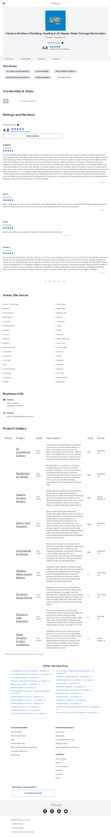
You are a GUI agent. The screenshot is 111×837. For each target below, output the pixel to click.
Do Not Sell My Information (23, 832)
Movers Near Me (18, 743)
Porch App (15, 755)
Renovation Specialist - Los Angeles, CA (70, 687)
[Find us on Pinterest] (52, 811)
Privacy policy (18, 828)
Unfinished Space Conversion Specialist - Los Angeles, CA (77, 713)
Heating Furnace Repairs (21, 498)
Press (58, 778)
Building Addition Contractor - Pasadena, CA (27, 703)
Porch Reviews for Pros (65, 740)
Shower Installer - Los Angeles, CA (69, 697)
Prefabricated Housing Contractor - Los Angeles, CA (75, 680)
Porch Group (61, 759)
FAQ (12, 740)
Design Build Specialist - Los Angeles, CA (26, 710)
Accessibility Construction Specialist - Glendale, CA (30, 671)
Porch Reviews (62, 766)
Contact (59, 774)
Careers (59, 770)
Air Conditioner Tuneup (23, 452)
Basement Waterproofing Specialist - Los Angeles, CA (30, 681)
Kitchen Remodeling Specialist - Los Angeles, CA (74, 677)
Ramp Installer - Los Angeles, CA (68, 683)
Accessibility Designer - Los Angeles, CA (26, 678)
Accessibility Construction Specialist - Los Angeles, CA (31, 674)
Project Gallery (15, 428)
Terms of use (17, 824)
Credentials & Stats (18, 91)
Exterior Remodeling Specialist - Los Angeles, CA (29, 714)
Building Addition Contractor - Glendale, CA (27, 697)
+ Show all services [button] (64, 77)
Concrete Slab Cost (19, 751)
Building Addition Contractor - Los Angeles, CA (28, 700)
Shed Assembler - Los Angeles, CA (69, 693)
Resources (60, 736)
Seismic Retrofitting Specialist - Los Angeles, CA (74, 690)
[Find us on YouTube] (66, 811)
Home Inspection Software (67, 747)
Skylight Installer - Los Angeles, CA (69, 703)
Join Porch (60, 732)
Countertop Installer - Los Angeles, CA (25, 707)
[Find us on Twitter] (59, 811)
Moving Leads (61, 743)
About (58, 763)
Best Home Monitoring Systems (24, 747)
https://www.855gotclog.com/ (20, 416)
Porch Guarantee (18, 736)
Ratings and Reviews (19, 115)
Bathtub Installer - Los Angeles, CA (23, 688)
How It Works (16, 732)
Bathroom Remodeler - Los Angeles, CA (25, 684)
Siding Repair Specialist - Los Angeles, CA (71, 700)
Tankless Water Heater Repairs (24, 574)
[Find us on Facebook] (45, 811)
